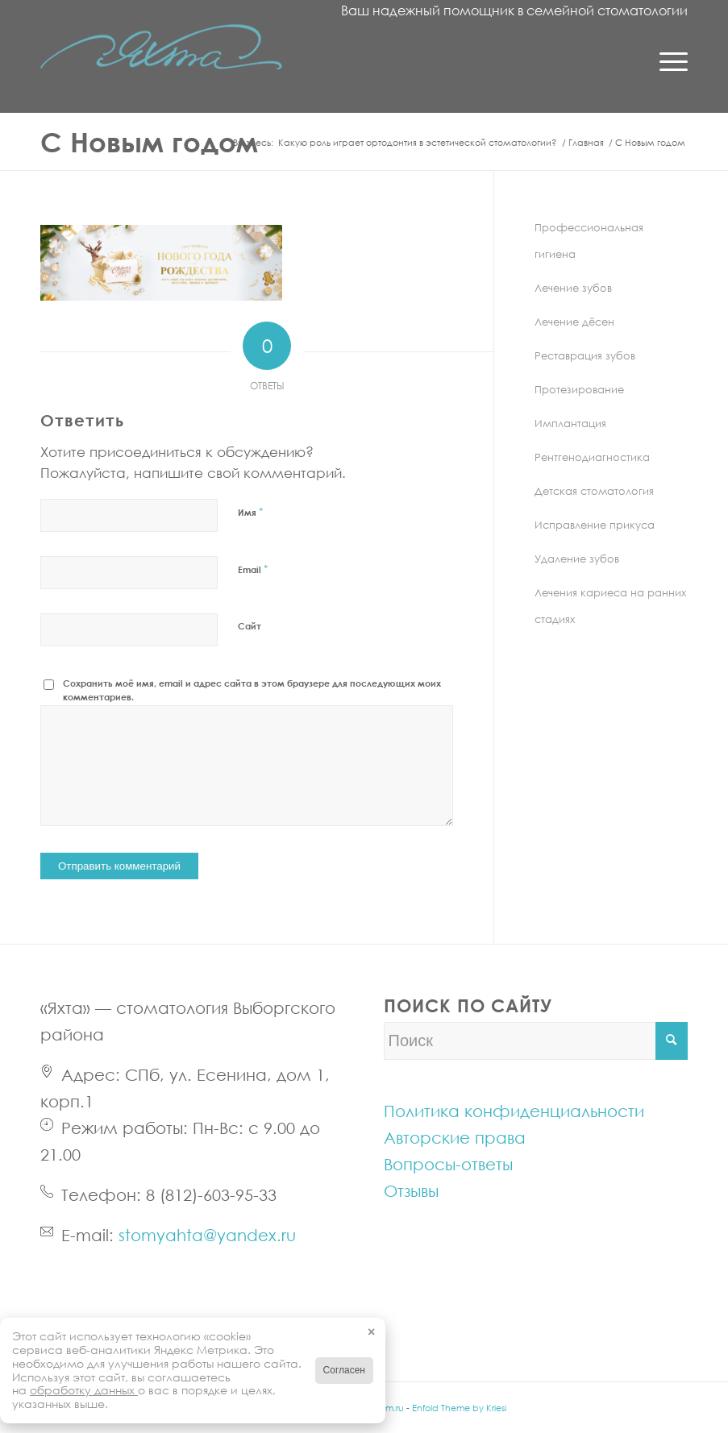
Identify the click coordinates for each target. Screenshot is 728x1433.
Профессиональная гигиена (589, 240)
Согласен (344, 1370)
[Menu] (665, 60)
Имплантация (570, 423)
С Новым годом (149, 141)
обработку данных (84, 1390)
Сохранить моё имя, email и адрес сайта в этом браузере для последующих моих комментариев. (252, 690)
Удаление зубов (577, 558)
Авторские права (455, 1137)
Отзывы (411, 1190)
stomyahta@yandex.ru (207, 1234)
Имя (251, 511)
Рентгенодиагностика (592, 457)
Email (253, 569)
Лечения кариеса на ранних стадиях (610, 605)
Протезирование (579, 389)
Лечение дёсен (574, 321)
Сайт (249, 626)
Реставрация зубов (585, 355)
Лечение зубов (573, 287)
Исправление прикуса (595, 524)
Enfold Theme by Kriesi (459, 1407)
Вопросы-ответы (448, 1163)
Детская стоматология (594, 490)
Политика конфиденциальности (514, 1110)
